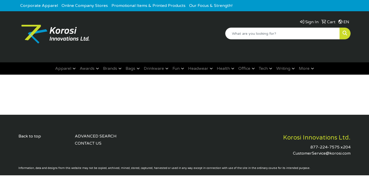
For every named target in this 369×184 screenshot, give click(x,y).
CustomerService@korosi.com (322, 153)
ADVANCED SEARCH (96, 136)
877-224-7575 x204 (330, 147)
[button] (65, 68)
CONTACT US (88, 143)
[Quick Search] (282, 33)
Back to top (29, 136)
